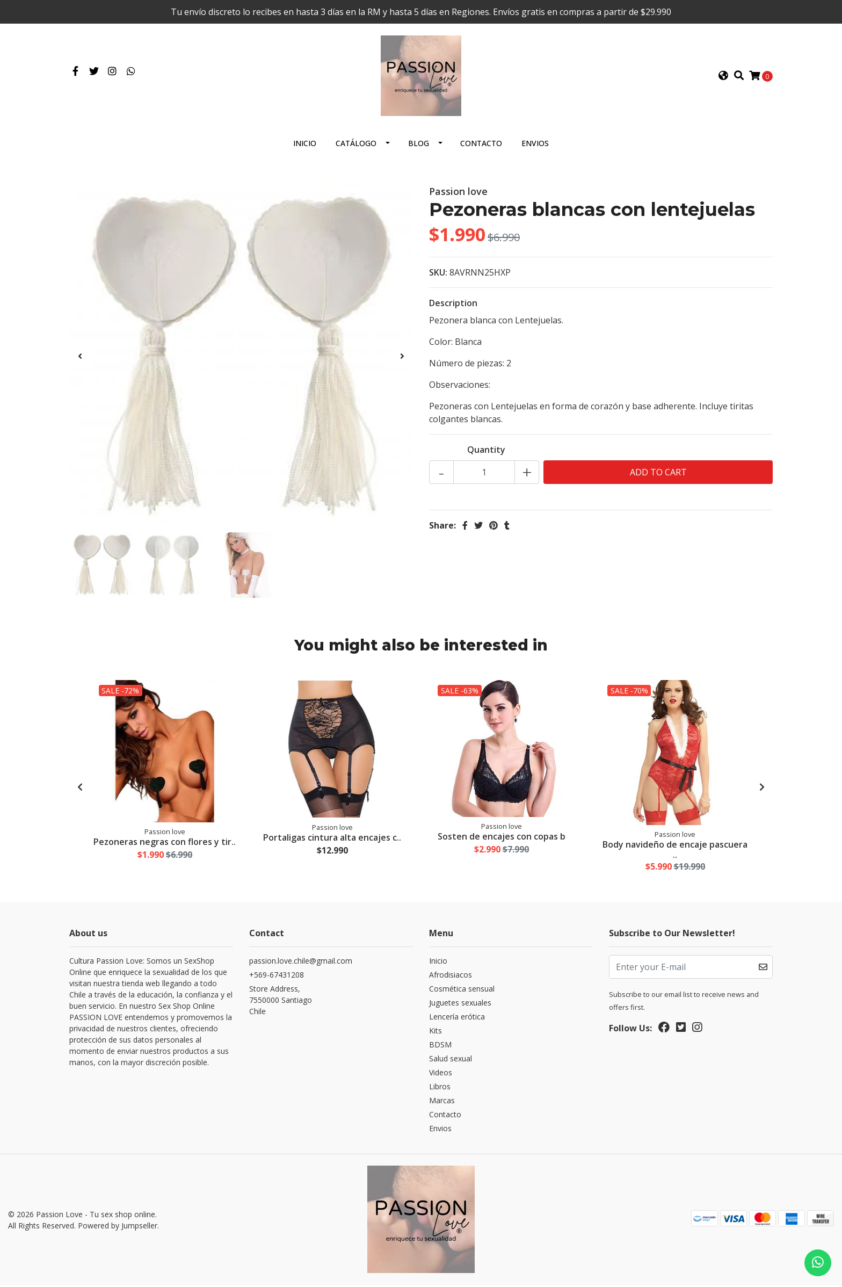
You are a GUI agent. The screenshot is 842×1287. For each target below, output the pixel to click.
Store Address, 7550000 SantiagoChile (280, 1002)
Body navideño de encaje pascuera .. (675, 851)
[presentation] (80, 358)
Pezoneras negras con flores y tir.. (165, 844)
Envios (535, 145)
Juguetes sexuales (460, 1005)
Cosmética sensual (462, 991)
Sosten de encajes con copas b (501, 839)
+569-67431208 (276, 977)
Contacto (481, 145)
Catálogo (356, 145)
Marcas (442, 1103)
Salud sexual (450, 1061)
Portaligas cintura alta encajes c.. (333, 840)
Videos (440, 1075)
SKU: (438, 274)
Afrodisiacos (450, 977)
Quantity (486, 452)
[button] (723, 76)
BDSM (440, 1047)
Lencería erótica (457, 1019)
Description (453, 305)
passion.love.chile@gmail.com (300, 963)
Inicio (304, 145)
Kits (435, 1033)
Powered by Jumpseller (117, 1228)
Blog (418, 145)
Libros (440, 1089)
